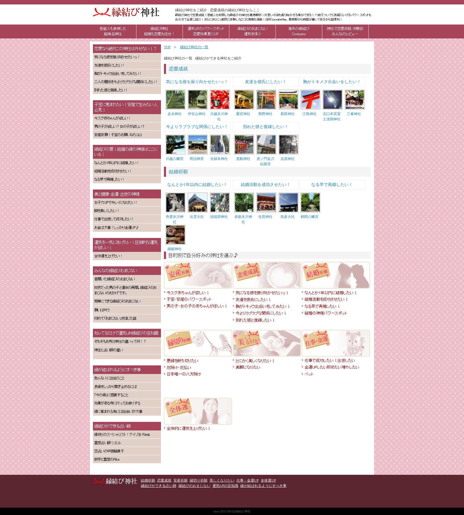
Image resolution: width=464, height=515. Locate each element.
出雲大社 (197, 217)
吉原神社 (288, 159)
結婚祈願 (178, 171)
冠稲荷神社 (219, 217)
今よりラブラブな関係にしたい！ (197, 126)
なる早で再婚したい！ (332, 184)
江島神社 (309, 114)
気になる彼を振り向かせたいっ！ (197, 82)
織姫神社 (174, 249)
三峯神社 (354, 114)
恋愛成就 (178, 68)
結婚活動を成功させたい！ (266, 184)
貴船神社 (243, 159)
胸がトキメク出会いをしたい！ (332, 82)
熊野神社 (265, 114)
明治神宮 (197, 159)
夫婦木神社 (219, 159)
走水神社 (174, 114)
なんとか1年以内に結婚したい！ (197, 184)
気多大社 (288, 217)
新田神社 (288, 114)
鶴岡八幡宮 (309, 217)
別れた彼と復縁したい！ (266, 126)
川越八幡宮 (174, 159)
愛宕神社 (243, 114)
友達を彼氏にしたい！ (265, 82)
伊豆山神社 (197, 114)
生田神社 (265, 217)
